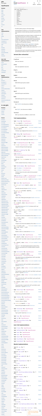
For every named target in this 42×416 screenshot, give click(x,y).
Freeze (19, 328)
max (16, 209)
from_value (22, 159)
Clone (18, 121)
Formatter (28, 136)
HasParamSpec (20, 166)
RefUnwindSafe (21, 330)
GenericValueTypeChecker (20, 155)
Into (22, 367)
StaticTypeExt (23, 385)
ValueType (19, 308)
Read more (31, 125)
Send (18, 332)
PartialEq (19, 234)
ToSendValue (22, 394)
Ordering (16, 204)
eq (16, 236)
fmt (16, 136)
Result (15, 137)
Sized (20, 195)
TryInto (23, 410)
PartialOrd (20, 251)
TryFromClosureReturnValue (26, 404)
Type (26, 291)
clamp (17, 225)
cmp (16, 202)
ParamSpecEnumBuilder (19, 177)
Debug (18, 134)
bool (36, 236)
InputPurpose (26, 121)
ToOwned (21, 390)
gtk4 (15, 1)
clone (17, 123)
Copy (18, 316)
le (16, 267)
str (27, 175)
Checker (19, 153)
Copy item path (28, 3)
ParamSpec (19, 168)
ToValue (19, 297)
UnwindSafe (20, 341)
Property (21, 376)
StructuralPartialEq (23, 320)
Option (26, 255)
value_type (18, 303)
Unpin (18, 336)
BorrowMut (21, 356)
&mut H (19, 192)
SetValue (19, 170)
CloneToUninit (23, 360)
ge (16, 281)
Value (32, 142)
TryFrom (23, 399)
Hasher (23, 185)
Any (20, 347)
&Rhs (26, 242)
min (16, 217)
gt (16, 274)
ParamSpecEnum (27, 168)
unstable (35, 127)
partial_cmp (19, 253)
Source (15, 4)
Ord (18, 200)
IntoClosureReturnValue (25, 372)
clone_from (18, 127)
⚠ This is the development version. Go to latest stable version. (33, 412)
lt (16, 260)
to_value (18, 299)
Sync (18, 334)
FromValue (22, 150)
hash (17, 185)
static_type (19, 291)
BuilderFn (19, 175)
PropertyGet (22, 381)
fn (24, 175)
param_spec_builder (21, 179)
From (18, 142)
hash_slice (18, 190)
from (17, 144)
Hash (18, 183)
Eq (17, 318)
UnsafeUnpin (20, 339)
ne (16, 242)
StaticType (20, 289)
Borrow (20, 351)
